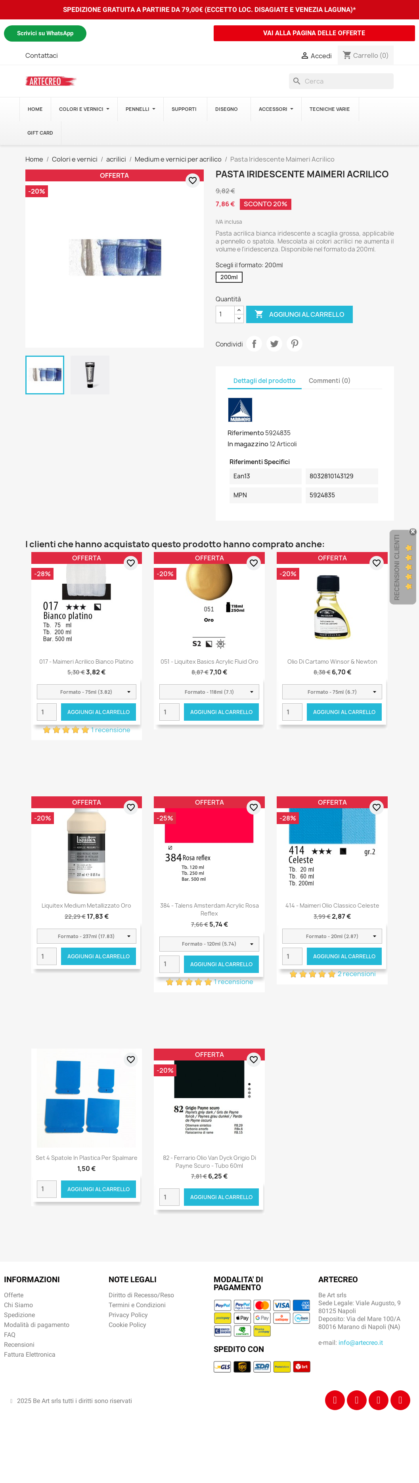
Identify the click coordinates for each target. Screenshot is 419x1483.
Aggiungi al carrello (299, 314)
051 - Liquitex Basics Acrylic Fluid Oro (209, 661)
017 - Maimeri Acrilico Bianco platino (86, 661)
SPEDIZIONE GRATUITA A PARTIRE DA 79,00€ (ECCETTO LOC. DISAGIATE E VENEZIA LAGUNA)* (209, 9)
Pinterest (294, 344)
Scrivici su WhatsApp (45, 33)
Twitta (274, 344)
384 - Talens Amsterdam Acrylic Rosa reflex (209, 909)
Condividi (254, 344)
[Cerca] (341, 81)
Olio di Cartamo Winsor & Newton (332, 661)
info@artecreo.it (361, 1342)
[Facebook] (335, 1400)
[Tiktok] (378, 1400)
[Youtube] (400, 1400)
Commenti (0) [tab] (330, 381)
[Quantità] (225, 314)
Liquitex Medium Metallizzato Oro (86, 905)
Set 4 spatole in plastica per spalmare (87, 1157)
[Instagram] (357, 1400)
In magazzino (248, 444)
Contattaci (41, 55)
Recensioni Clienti (397, 567)
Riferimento (246, 433)
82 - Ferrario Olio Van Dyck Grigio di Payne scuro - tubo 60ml (209, 1161)
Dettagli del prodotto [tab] (264, 381)
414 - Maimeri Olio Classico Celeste (332, 905)
